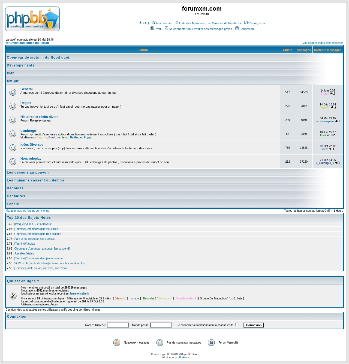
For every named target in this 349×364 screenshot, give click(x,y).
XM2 (10, 73)
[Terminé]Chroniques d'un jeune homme (38, 258)
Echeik (13, 204)
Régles (25, 103)
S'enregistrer (254, 23)
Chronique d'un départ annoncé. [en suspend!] (42, 248)
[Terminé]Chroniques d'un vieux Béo (36, 228)
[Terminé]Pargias (24, 243)
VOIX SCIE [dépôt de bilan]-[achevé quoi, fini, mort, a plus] (49, 263)
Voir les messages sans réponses (323, 42)
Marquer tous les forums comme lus (27, 210)
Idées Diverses (31, 145)
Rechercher (162, 23)
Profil (156, 29)
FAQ (144, 23)
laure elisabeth (79, 293)
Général (26, 89)
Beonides (15, 188)
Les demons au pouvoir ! (29, 172)
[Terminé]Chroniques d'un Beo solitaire (37, 233)
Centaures (16, 196)
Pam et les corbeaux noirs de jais (34, 238)
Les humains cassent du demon (35, 180)
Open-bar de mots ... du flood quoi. (39, 57)
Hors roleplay (30, 158)
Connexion (244, 29)
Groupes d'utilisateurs (224, 23)
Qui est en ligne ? (23, 281)
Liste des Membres (189, 23)
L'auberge (28, 131)
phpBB (166, 354)
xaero (324, 149)
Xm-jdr (13, 81)
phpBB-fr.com (182, 357)
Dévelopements (21, 65)
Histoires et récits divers (39, 117)
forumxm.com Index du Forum (27, 42)
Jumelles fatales (24, 253)
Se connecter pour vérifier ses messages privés (198, 29)
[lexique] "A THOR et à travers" (33, 224)
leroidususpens (325, 121)
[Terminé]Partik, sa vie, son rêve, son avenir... (42, 268)
